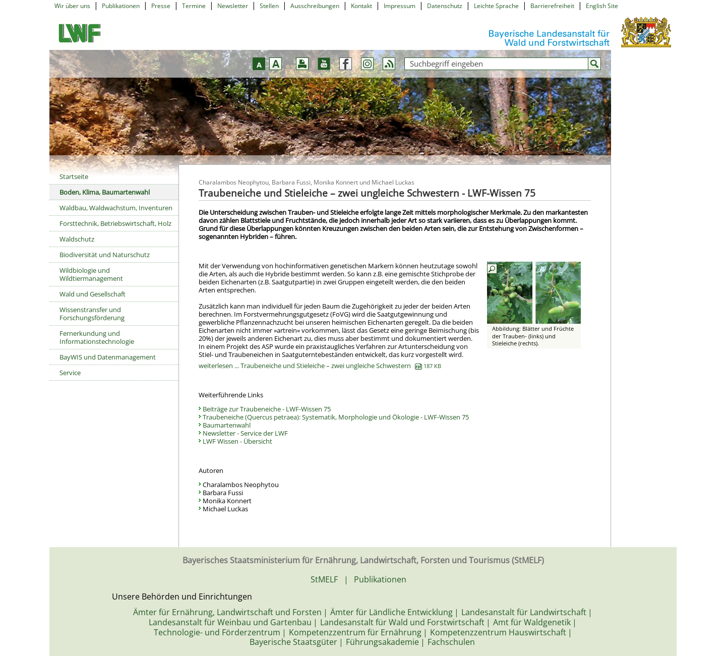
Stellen (269, 6)
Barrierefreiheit (552, 6)
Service (70, 372)
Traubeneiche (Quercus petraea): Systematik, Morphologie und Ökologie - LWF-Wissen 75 (336, 417)
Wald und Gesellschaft (92, 294)
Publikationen (121, 6)
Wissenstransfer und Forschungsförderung (92, 313)
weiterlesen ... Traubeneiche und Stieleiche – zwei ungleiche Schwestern (320, 365)
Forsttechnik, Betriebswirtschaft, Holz (115, 223)
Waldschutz (76, 239)
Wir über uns (72, 6)
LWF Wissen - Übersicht (237, 441)
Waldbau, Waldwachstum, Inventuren (115, 207)
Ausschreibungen (314, 6)
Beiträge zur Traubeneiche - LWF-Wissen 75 (267, 408)
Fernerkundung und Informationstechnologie (96, 337)
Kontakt (361, 6)
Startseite (73, 176)
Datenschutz (444, 6)
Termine (194, 6)
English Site (602, 6)
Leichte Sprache (496, 6)
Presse (160, 6)
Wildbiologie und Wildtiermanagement (91, 274)
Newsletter (232, 6)
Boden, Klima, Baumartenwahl (104, 192)
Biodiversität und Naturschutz (104, 254)
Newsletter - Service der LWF (245, 433)
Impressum (399, 6)
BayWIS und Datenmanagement (107, 357)
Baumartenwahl (227, 425)
